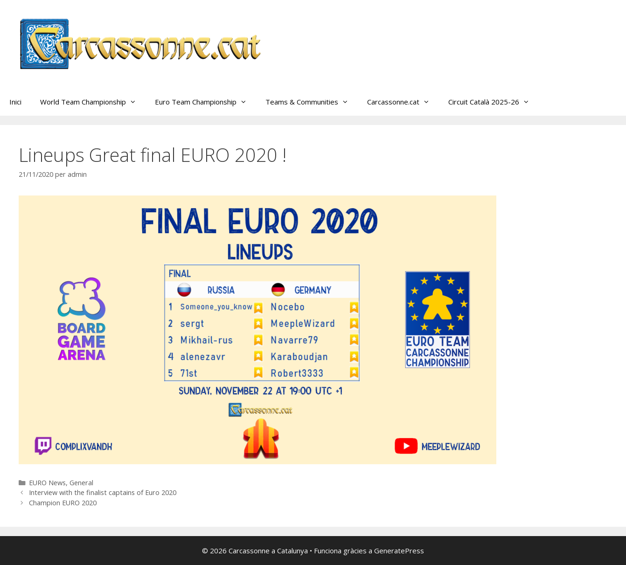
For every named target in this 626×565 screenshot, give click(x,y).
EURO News (47, 482)
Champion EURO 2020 (63, 502)
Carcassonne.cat (403, 102)
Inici (15, 101)
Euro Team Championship (205, 102)
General (81, 482)
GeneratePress (399, 550)
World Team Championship (93, 102)
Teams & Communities (311, 102)
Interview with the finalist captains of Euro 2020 (102, 492)
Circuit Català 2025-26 (493, 102)
